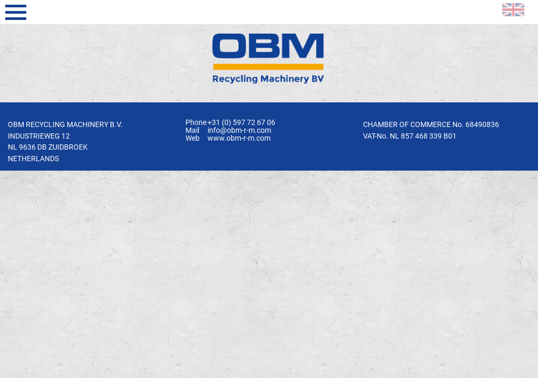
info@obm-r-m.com (239, 130)
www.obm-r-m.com (239, 138)
